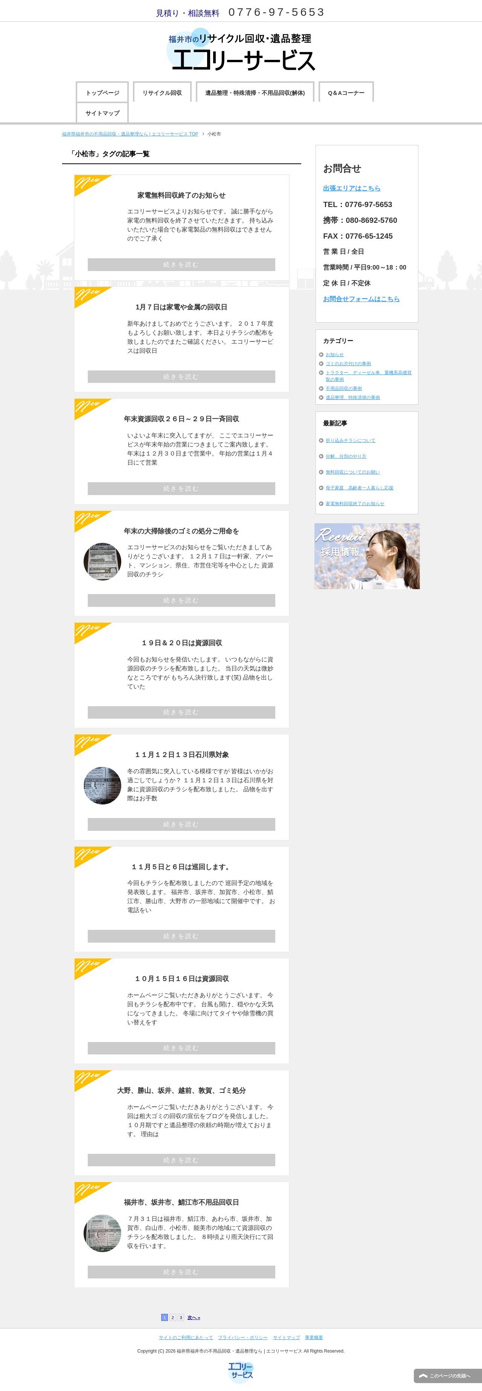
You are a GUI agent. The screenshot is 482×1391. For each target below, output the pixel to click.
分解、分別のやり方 (346, 456)
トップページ (102, 93)
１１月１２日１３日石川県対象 (181, 755)
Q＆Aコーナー (346, 93)
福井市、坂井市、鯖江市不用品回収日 (181, 1202)
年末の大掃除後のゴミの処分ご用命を (181, 531)
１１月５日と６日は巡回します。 (181, 867)
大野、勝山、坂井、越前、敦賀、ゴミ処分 (181, 1090)
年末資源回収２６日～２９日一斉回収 (181, 419)
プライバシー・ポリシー (243, 1337)
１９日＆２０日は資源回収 (181, 643)
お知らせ (335, 354)
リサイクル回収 (162, 93)
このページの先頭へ (450, 1376)
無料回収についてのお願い (353, 472)
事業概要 (314, 1337)
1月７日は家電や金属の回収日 (181, 307)
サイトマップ (102, 113)
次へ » (194, 1317)
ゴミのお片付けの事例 (348, 363)
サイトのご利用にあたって (186, 1337)
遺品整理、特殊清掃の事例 (353, 397)
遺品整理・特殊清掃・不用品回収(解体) (255, 93)
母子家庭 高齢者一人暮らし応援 (360, 488)
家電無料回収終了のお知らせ (181, 195)
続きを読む (181, 264)
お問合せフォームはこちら (361, 299)
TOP (130, 134)
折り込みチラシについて (350, 440)
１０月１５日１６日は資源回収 (181, 979)
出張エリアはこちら (352, 188)
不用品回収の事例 (344, 388)
